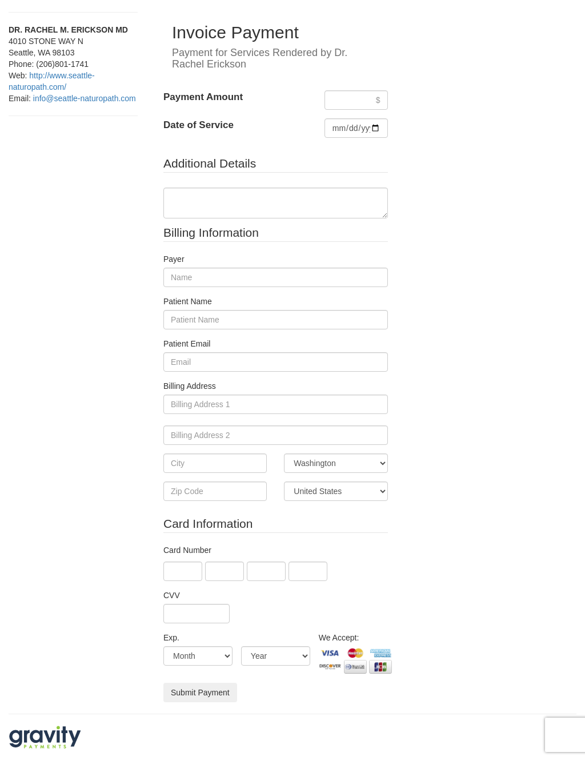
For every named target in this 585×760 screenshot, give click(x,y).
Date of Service (198, 125)
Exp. (171, 637)
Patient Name (187, 301)
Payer (174, 259)
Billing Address (189, 386)
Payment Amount (203, 96)
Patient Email (186, 343)
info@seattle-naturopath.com (84, 98)
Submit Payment (200, 692)
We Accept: (339, 637)
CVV (171, 595)
